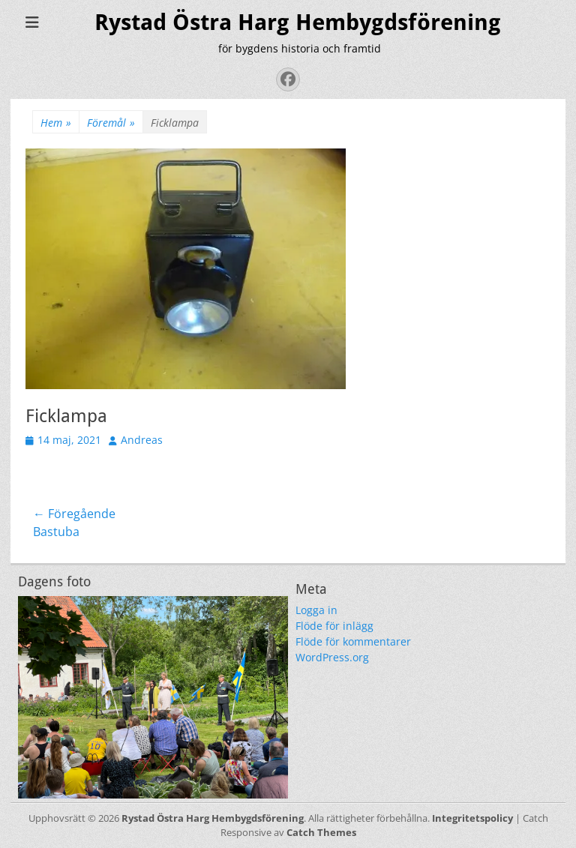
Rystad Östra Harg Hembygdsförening (297, 22)
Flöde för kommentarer (353, 641)
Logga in (317, 610)
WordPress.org (332, 657)
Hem (55, 122)
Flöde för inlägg (335, 626)
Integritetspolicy (472, 818)
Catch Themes (321, 832)
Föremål (111, 122)
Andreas (142, 440)
